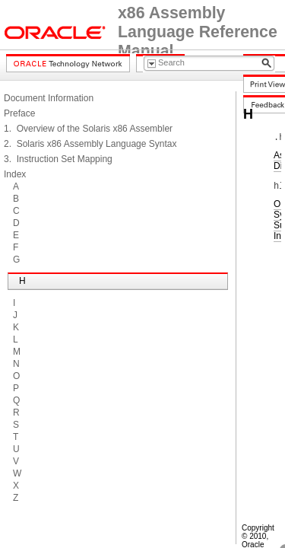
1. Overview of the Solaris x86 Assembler (88, 128)
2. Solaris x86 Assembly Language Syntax (90, 144)
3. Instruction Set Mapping (58, 159)
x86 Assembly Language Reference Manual (197, 32)
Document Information (48, 98)
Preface (19, 113)
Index (15, 174)
